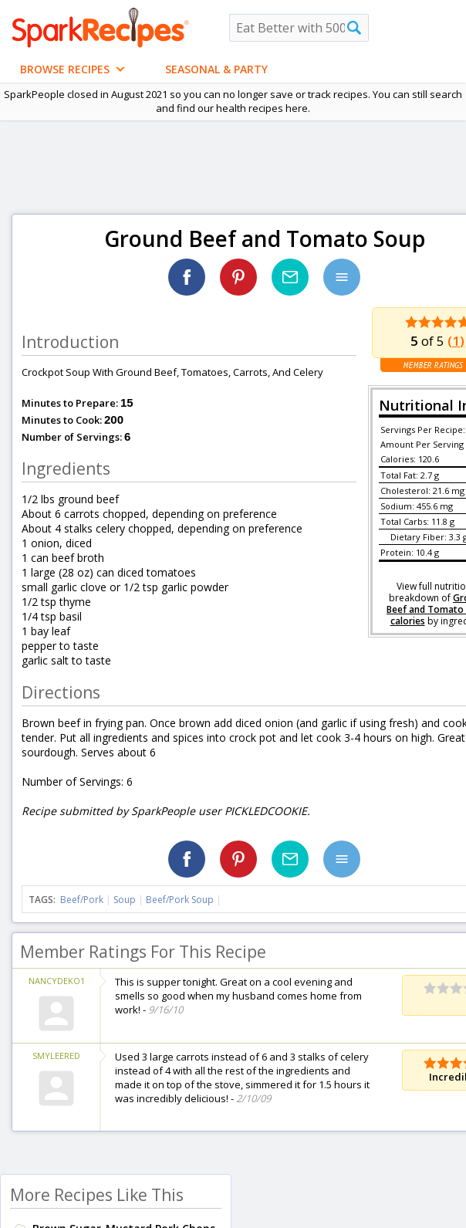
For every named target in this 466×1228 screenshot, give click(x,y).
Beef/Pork (81, 899)
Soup (124, 899)
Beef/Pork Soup (180, 899)
